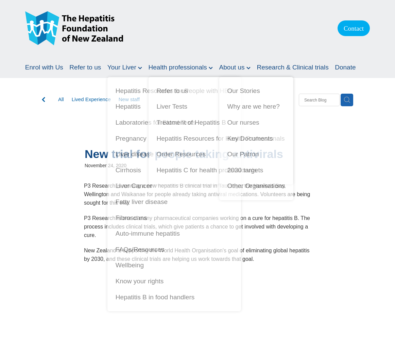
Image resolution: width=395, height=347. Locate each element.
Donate (345, 67)
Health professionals (181, 67)
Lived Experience (91, 99)
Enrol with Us (44, 67)
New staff (129, 99)
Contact (354, 28)
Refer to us (85, 67)
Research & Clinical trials (292, 67)
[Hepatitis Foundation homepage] (174, 28)
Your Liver (124, 67)
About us (235, 67)
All (61, 99)
